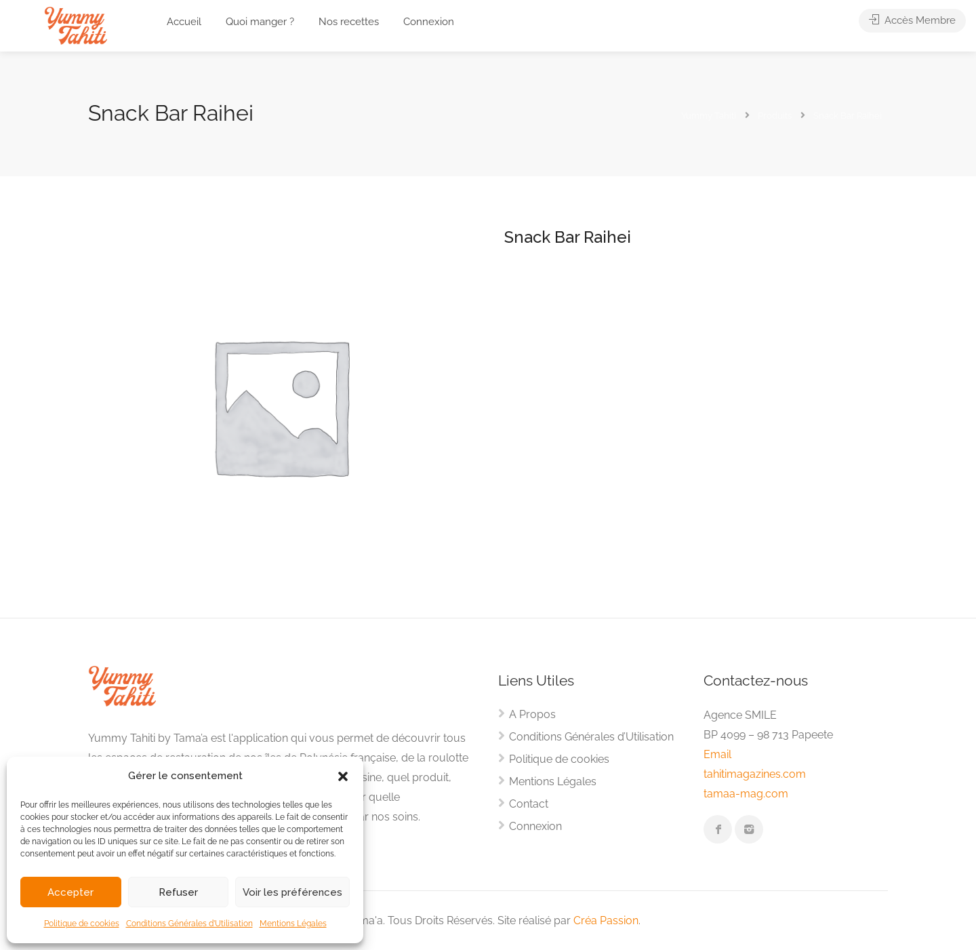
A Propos (532, 714)
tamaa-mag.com (746, 793)
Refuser (178, 892)
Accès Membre (912, 22)
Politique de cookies (81, 923)
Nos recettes (349, 22)
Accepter (70, 892)
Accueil (184, 22)
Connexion (428, 22)
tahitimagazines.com (755, 774)
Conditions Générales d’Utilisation (189, 923)
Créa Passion (605, 920)
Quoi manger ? (260, 22)
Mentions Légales (293, 923)
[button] (343, 776)
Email (717, 754)
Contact (528, 803)
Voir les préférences (292, 892)
